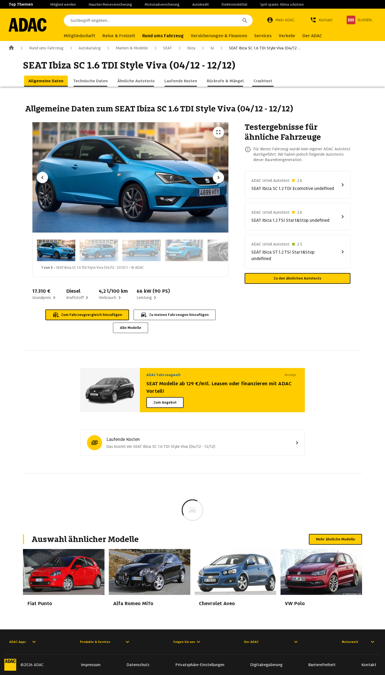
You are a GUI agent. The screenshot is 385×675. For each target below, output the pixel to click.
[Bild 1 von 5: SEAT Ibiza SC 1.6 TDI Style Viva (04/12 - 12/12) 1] (56, 250)
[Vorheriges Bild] (42, 177)
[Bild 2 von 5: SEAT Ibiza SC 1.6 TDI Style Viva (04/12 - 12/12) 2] (99, 250)
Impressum (91, 664)
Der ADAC (271, 642)
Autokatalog (84, 48)
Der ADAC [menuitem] (312, 36)
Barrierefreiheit (322, 664)
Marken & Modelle (126, 48)
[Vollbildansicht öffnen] (218, 132)
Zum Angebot (165, 402)
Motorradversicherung (162, 4)
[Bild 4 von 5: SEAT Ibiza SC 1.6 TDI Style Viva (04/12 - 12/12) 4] (184, 250)
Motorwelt (359, 642)
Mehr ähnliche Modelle (335, 539)
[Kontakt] (321, 20)
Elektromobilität (234, 4)
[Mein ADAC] (281, 20)
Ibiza (185, 48)
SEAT (162, 48)
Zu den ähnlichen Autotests (297, 278)
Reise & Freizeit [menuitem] (118, 36)
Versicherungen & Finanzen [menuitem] (219, 36)
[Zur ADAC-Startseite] (27, 25)
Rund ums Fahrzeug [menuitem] (163, 36)
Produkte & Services (105, 642)
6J (207, 48)
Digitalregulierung (266, 664)
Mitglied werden (63, 4)
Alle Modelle (130, 327)
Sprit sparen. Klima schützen (282, 4)
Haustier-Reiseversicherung (110, 4)
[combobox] (158, 20)
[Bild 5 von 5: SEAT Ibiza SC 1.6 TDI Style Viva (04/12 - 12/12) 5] (227, 250)
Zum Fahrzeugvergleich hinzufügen (87, 315)
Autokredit (200, 4)
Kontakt (369, 664)
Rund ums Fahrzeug (40, 48)
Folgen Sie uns (187, 642)
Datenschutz (138, 664)
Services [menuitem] (263, 36)
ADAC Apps (23, 642)
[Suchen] (245, 20)
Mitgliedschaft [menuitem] (79, 36)
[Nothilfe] (359, 19)
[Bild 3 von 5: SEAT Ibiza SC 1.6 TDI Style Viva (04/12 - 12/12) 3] (141, 250)
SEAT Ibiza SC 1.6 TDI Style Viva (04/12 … (259, 48)
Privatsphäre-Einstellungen (199, 664)
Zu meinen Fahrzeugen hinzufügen (174, 315)
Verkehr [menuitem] (287, 36)
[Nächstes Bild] (218, 177)
